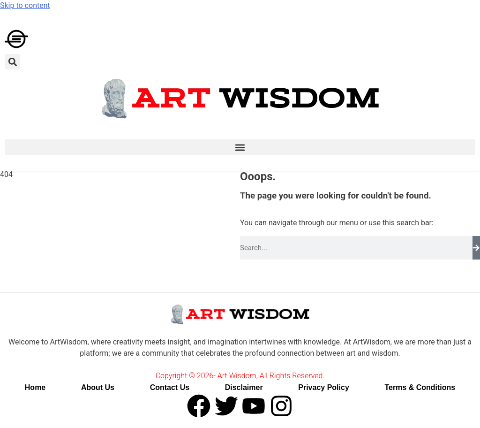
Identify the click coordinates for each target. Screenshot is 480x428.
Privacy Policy (323, 387)
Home (35, 387)
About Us (97, 387)
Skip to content (25, 5)
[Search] (476, 248)
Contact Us (169, 387)
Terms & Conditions (419, 387)
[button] (12, 61)
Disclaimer (244, 387)
